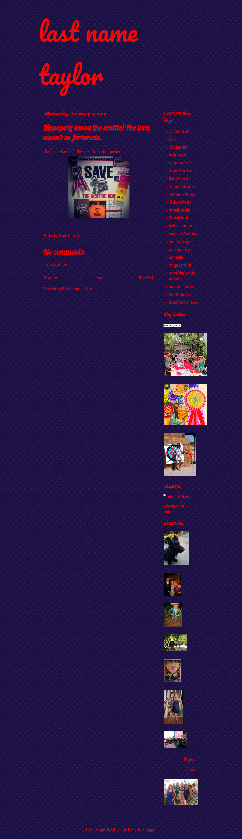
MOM (172, 139)
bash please (177, 155)
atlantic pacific (179, 210)
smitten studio (179, 131)
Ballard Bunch (178, 218)
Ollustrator (119, 830)
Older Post (146, 278)
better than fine (180, 226)
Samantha (176, 257)
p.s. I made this (180, 250)
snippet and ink (180, 265)
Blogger (150, 830)
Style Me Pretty (180, 202)
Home (99, 278)
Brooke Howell (179, 179)
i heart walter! (179, 163)
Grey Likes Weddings (183, 234)
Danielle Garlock (180, 294)
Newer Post (52, 278)
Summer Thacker (181, 287)
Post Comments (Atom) (79, 289)
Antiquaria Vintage (182, 194)
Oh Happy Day (178, 147)
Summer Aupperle (181, 242)
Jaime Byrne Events (182, 171)
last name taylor (88, 53)
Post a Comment (58, 264)
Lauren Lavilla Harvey (183, 302)
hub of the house (178, 497)
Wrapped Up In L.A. (182, 187)
